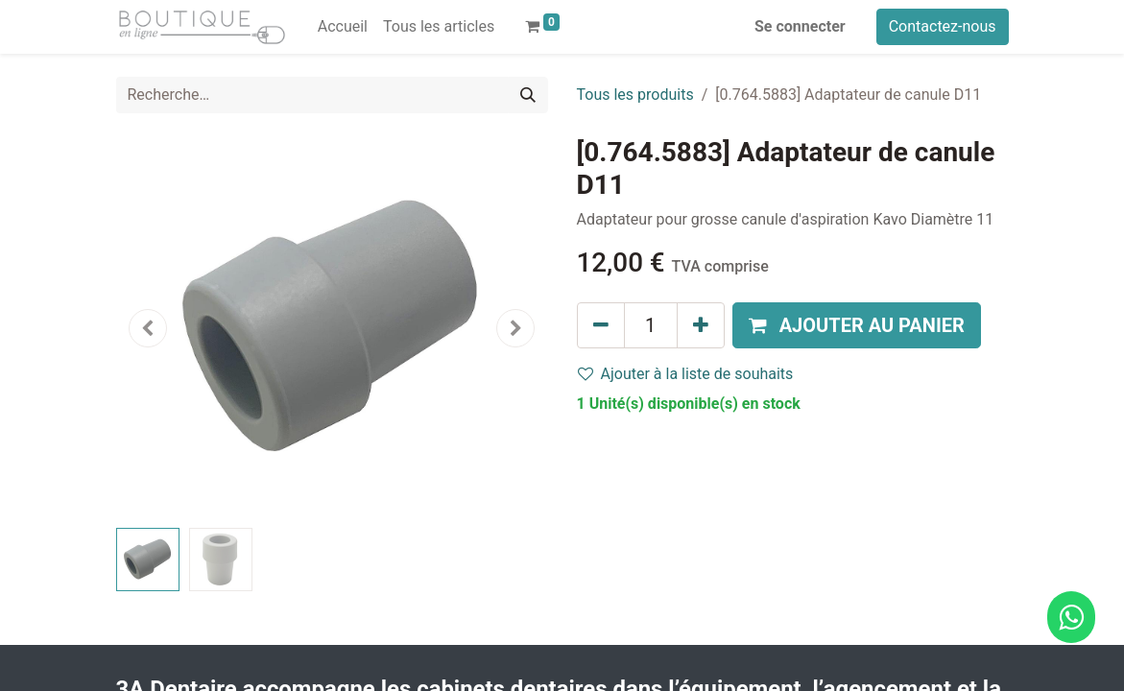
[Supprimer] (601, 325)
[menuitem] (342, 27)
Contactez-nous (942, 26)
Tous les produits (635, 94)
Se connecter (800, 26)
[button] (148, 328)
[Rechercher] (528, 95)
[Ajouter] (701, 325)
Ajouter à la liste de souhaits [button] (686, 374)
